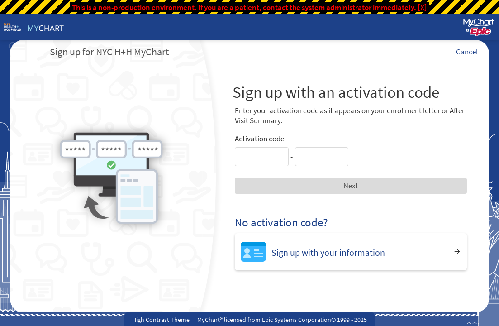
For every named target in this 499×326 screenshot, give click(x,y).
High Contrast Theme (161, 320)
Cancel (467, 52)
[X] (422, 7)
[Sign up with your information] (351, 251)
